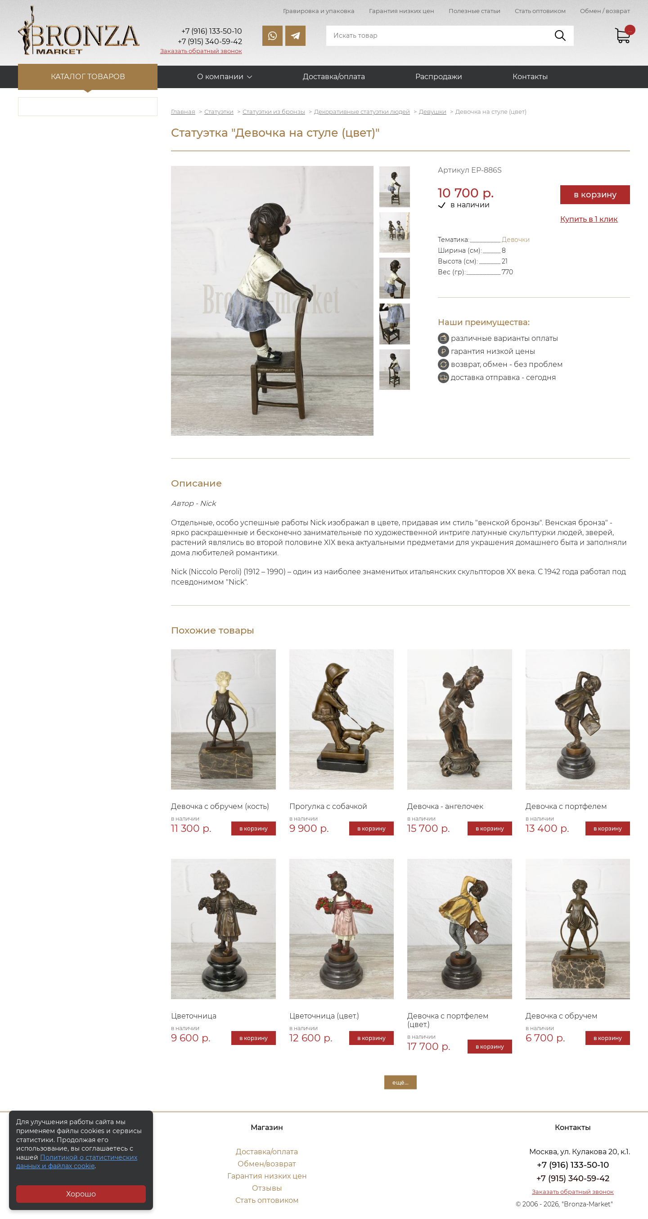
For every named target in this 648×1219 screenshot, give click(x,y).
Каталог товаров (88, 76)
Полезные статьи (474, 10)
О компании (220, 76)
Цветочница (193, 1016)
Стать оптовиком (540, 10)
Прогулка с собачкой (328, 806)
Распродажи (438, 76)
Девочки (516, 240)
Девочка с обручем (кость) (220, 806)
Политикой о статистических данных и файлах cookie (76, 1161)
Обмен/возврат (267, 1164)
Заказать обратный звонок (201, 50)
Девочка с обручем (562, 1016)
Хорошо (81, 1194)
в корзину (595, 195)
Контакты (530, 76)
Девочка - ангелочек (445, 806)
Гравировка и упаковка (319, 10)
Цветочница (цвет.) (324, 1016)
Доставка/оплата (334, 76)
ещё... (400, 1082)
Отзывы (267, 1188)
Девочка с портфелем (566, 806)
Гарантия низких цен (401, 10)
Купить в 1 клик (589, 219)
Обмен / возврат (605, 10)
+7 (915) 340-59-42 (572, 1178)
